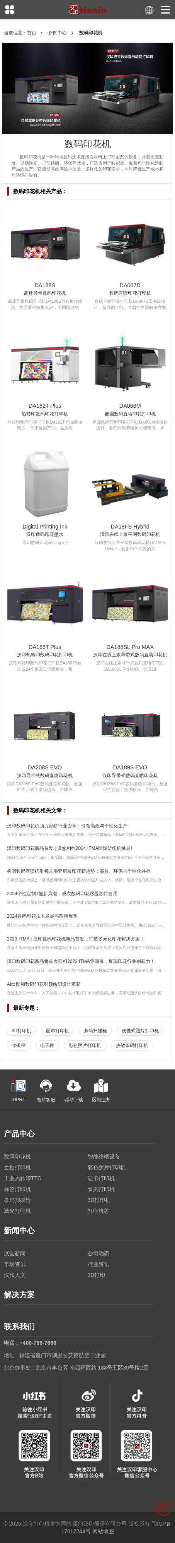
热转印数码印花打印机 (45, 414)
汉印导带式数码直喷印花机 (45, 775)
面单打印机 (57, 1030)
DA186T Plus (45, 647)
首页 (31, 33)
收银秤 (18, 1045)
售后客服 (46, 1090)
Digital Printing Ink (44, 526)
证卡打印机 (101, 1178)
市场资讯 (14, 1264)
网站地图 (103, 1531)
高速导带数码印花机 (45, 293)
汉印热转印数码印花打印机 (45, 654)
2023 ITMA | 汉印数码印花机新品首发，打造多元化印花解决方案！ (75, 939)
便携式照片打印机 (140, 1030)
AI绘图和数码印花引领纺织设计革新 (44, 984)
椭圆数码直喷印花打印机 (130, 414)
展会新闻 (14, 1253)
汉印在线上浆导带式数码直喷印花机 (130, 654)
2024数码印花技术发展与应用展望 (42, 916)
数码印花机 (17, 1156)
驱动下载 (74, 1090)
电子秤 (47, 1045)
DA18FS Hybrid (130, 526)
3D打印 (96, 1275)
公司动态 (98, 1253)
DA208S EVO (45, 767)
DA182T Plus (45, 406)
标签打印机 (17, 1189)
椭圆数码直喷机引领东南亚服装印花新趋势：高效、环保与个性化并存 (79, 871)
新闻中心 (57, 33)
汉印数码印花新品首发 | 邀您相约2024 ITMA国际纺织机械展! (69, 848)
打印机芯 (98, 1211)
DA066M (130, 406)
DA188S (44, 285)
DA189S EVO (130, 767)
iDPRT (18, 1090)
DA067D (130, 285)
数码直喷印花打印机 (130, 293)
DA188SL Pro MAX (130, 647)
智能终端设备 (104, 1156)
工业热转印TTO (23, 1178)
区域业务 (101, 1090)
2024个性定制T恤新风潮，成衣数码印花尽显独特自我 (62, 893)
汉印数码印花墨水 (44, 534)
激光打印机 (17, 1211)
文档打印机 (17, 1167)
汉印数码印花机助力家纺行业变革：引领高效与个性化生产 (67, 826)
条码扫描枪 (95, 1030)
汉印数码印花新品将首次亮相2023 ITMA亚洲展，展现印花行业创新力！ (81, 961)
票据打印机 (101, 1189)
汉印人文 (14, 1275)
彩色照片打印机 (85, 1045)
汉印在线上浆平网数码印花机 (130, 534)
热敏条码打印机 (132, 1045)
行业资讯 (98, 1264)
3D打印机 (21, 1030)
